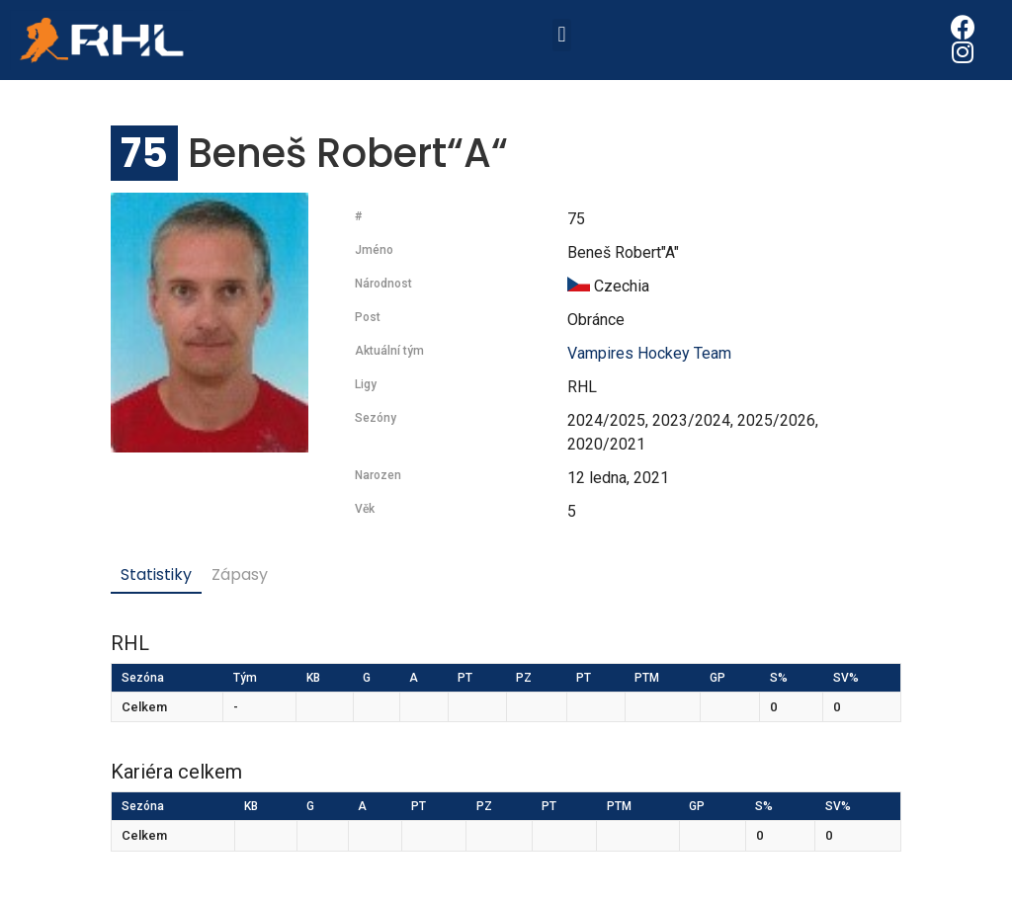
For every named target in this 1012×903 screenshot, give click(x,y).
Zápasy (239, 574)
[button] (561, 35)
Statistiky (156, 574)
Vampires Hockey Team (649, 353)
